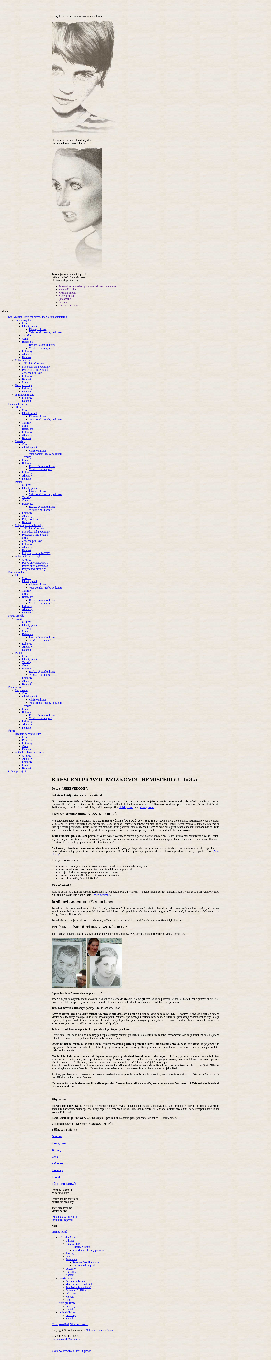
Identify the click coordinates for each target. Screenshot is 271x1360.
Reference (27, 346)
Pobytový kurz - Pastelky (29, 530)
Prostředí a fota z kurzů (35, 374)
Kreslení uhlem (67, 297)
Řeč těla (63, 306)
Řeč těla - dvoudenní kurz (29, 757)
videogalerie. (147, 812)
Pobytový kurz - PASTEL (36, 558)
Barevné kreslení (68, 294)
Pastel (18, 486)
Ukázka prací (29, 418)
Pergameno (65, 303)
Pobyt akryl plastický (34, 573)
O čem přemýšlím (68, 309)
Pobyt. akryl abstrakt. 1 (35, 567)
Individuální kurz (24, 399)
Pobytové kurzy (31, 523)
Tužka (18, 623)
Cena (25, 343)
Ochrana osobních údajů (99, 1334)
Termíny (26, 340)
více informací (102, 899)
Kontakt (26, 361)
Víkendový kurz (24, 324)
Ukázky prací (29, 330)
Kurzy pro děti (67, 300)
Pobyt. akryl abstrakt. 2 (35, 570)
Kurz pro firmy (23, 389)
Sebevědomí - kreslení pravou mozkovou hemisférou (88, 291)
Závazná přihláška (32, 377)
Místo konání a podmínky (36, 371)
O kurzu (26, 327)
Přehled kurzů (59, 1236)
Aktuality (27, 358)
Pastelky (20, 446)
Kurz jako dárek (60, 1328)
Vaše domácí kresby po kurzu (45, 337)
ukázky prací (126, 812)
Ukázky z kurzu (37, 333)
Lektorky (27, 355)
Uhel (18, 579)
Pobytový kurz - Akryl (27, 561)
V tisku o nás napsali (40, 352)
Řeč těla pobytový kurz (28, 738)
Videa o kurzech (79, 1328)
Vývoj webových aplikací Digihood (71, 1355)
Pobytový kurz (23, 365)
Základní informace (33, 368)
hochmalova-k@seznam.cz (66, 1343)
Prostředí (27, 744)
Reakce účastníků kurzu (42, 349)
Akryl (18, 411)
